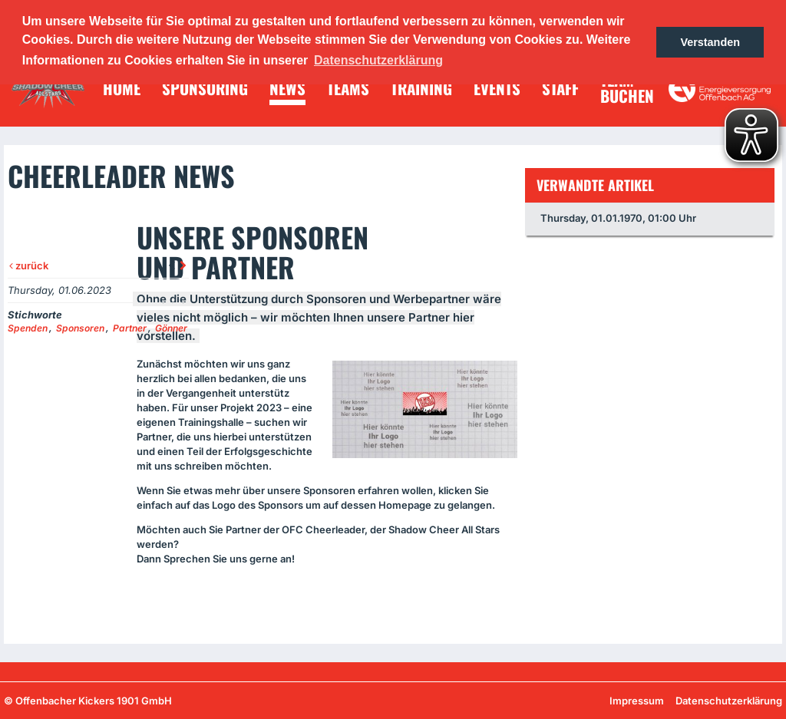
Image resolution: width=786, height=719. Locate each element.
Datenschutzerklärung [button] (378, 60)
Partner (130, 328)
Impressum (636, 700)
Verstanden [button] (710, 42)
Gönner (171, 328)
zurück (28, 265)
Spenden (28, 328)
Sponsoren (80, 328)
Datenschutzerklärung (728, 700)
